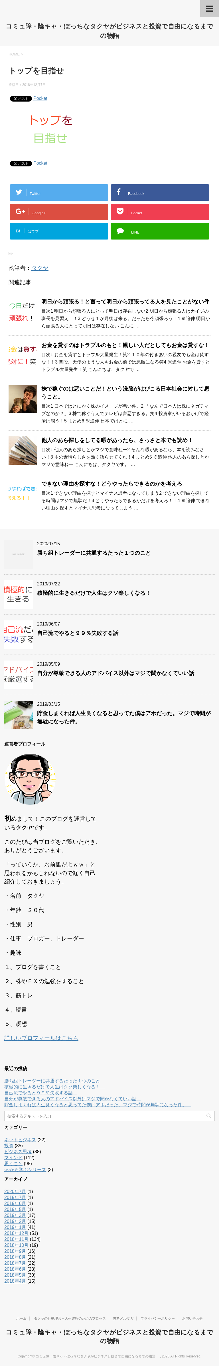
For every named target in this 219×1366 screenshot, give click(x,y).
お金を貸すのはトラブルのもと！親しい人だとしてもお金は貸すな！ (125, 345)
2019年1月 (15, 1227)
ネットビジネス (20, 1139)
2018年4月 (15, 1281)
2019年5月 (15, 1209)
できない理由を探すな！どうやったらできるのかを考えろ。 (114, 484)
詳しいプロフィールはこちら (41, 1038)
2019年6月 (15, 1203)
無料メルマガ (123, 1318)
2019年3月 (15, 1215)
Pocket (40, 98)
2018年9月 (15, 1251)
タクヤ (39, 268)
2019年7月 (15, 1197)
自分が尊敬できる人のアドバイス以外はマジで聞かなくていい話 (118, 673)
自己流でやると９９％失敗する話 (80, 633)
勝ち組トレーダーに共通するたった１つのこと (94, 553)
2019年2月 (15, 1221)
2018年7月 (15, 1263)
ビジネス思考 (18, 1151)
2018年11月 (16, 1239)
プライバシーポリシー (158, 1318)
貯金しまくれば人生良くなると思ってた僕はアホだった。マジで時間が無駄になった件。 (97, 1104)
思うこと (13, 1163)
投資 (8, 1145)
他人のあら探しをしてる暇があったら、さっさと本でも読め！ (117, 440)
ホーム (21, 1318)
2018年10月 (16, 1245)
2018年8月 (15, 1257)
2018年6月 (15, 1269)
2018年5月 (15, 1275)
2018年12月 (16, 1233)
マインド (13, 1157)
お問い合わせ (192, 1318)
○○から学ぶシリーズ (25, 1169)
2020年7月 (15, 1191)
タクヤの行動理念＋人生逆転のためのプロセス (70, 1318)
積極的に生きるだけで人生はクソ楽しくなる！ (96, 593)
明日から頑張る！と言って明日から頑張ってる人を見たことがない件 (125, 302)
